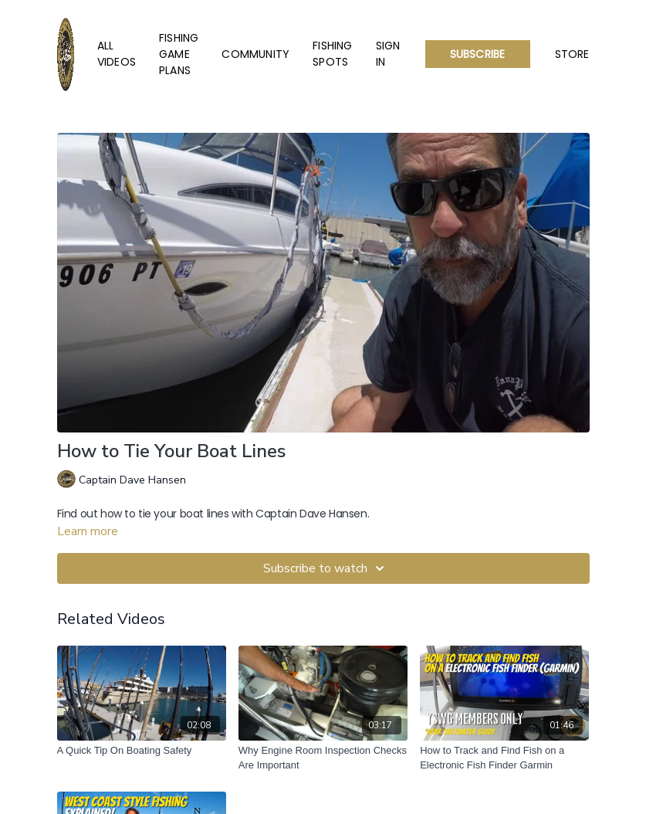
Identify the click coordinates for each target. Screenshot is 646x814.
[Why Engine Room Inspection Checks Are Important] (323, 758)
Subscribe (478, 54)
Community (255, 54)
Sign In (388, 54)
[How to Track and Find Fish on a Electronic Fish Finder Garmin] (504, 758)
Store (572, 54)
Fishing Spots (332, 54)
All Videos (116, 54)
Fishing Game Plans (178, 54)
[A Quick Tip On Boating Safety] (141, 750)
